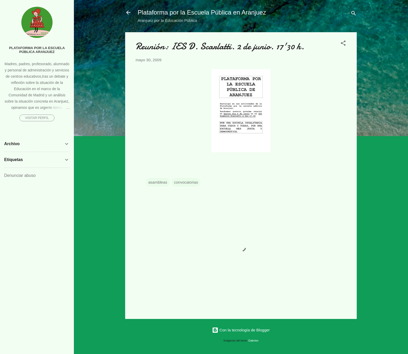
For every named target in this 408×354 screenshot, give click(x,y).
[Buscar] (353, 14)
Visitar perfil (37, 118)
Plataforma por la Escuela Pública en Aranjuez (202, 12)
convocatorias (186, 182)
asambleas (157, 182)
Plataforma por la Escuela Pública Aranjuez (37, 50)
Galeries (253, 340)
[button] (343, 44)
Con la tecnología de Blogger (241, 330)
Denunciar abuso (20, 175)
